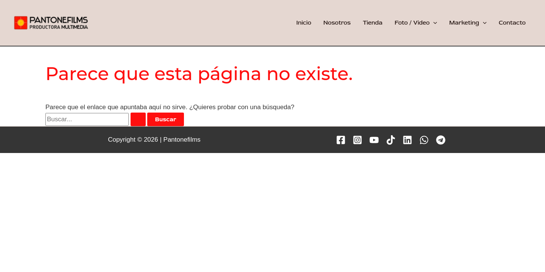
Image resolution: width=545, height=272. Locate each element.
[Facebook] (341, 140)
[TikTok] (391, 140)
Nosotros (336, 22)
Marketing (468, 23)
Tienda (373, 22)
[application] (433, 23)
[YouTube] (374, 140)
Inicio (303, 22)
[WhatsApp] (424, 140)
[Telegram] (440, 140)
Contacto (512, 22)
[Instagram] (357, 140)
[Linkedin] (407, 140)
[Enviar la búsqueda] (138, 119)
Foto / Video (415, 23)
